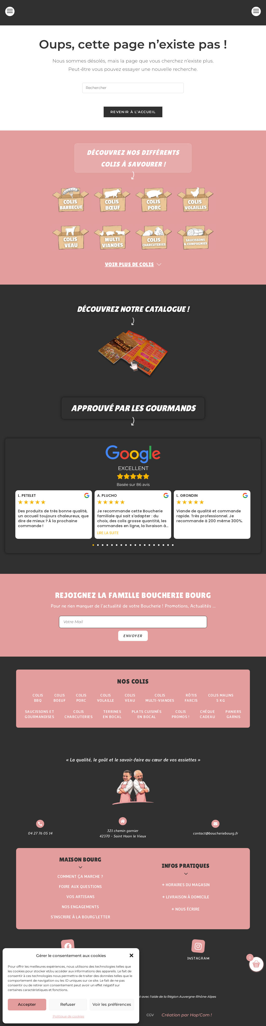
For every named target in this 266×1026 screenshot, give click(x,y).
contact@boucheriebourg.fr (215, 837)
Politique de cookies (68, 1016)
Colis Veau (130, 701)
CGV (151, 1019)
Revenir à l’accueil (133, 114)
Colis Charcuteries (78, 718)
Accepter (27, 1004)
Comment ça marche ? (80, 881)
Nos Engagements (80, 911)
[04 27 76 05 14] (40, 828)
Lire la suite (108, 535)
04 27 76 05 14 (40, 837)
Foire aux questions (80, 891)
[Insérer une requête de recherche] (133, 88)
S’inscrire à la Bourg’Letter (80, 921)
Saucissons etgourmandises (39, 718)
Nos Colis (133, 684)
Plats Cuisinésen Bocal (146, 718)
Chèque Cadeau (207, 718)
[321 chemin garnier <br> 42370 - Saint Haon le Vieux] (122, 825)
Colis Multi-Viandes (159, 701)
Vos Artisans (80, 901)
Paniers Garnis (233, 718)
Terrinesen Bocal (112, 718)
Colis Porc (81, 701)
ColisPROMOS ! (180, 718)
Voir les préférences (111, 1004)
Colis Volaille (105, 701)
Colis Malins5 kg (221, 701)
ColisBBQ (37, 701)
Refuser (67, 1004)
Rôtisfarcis (191, 701)
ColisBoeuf (60, 701)
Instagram (198, 962)
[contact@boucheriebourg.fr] (215, 828)
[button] (131, 955)
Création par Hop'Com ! (186, 1019)
